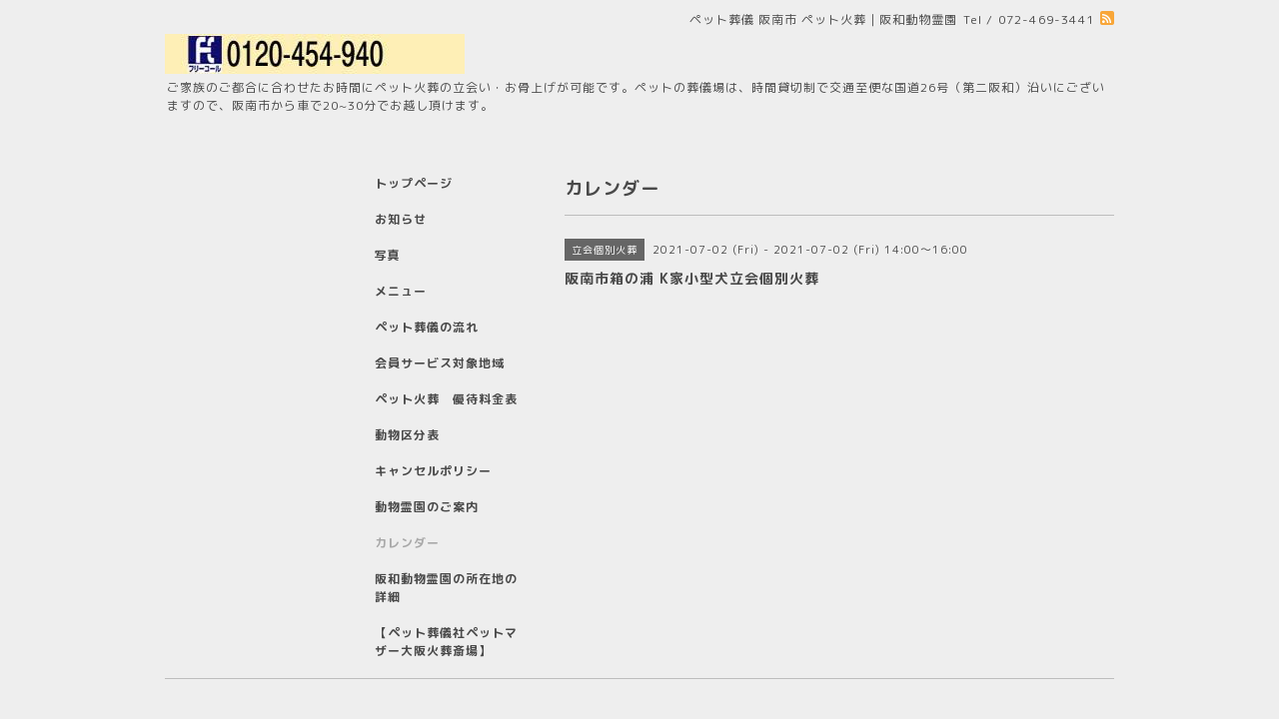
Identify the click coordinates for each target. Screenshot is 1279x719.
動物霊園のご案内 (427, 506)
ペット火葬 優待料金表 (446, 398)
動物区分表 (407, 434)
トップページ (414, 183)
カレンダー (407, 542)
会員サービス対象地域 (440, 363)
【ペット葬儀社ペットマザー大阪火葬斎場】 (446, 641)
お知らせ (401, 219)
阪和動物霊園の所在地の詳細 (446, 587)
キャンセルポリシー (433, 470)
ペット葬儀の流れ (427, 327)
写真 (388, 255)
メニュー (401, 291)
